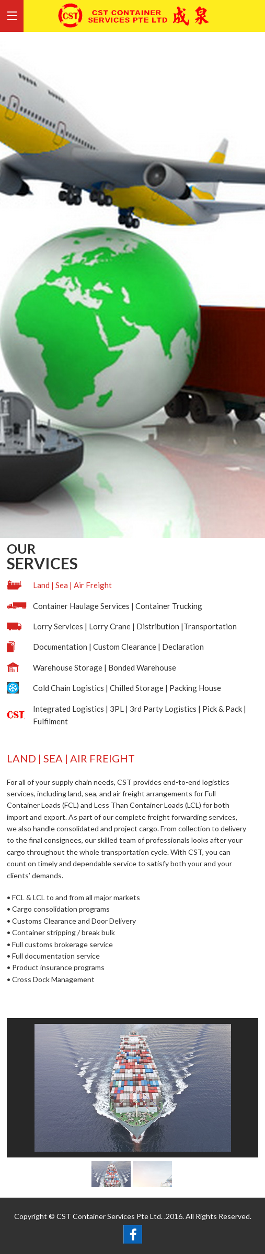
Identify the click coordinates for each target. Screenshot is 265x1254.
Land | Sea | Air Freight (72, 585)
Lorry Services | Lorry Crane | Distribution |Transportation (135, 626)
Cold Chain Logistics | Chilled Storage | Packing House (127, 687)
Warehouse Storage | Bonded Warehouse (104, 667)
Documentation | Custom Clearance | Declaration (118, 646)
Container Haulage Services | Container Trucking (117, 606)
